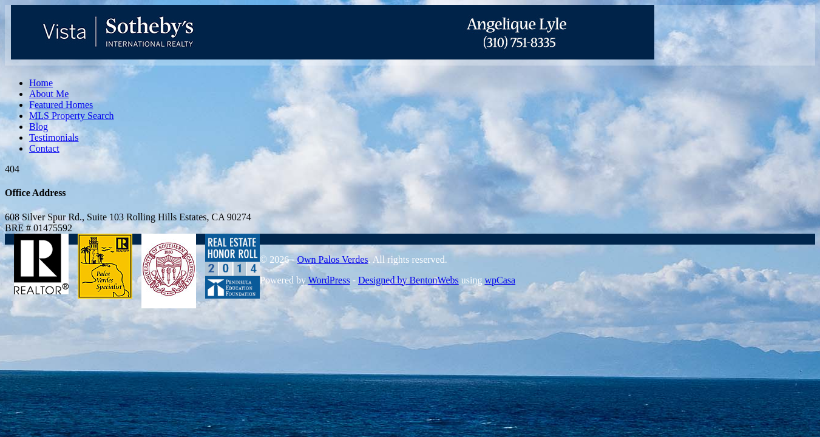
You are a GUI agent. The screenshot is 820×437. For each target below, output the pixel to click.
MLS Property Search (71, 115)
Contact (44, 148)
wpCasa (499, 280)
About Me (49, 94)
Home (41, 83)
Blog (38, 126)
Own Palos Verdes (332, 259)
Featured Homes (61, 105)
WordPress (329, 280)
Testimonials (54, 137)
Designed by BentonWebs (408, 280)
